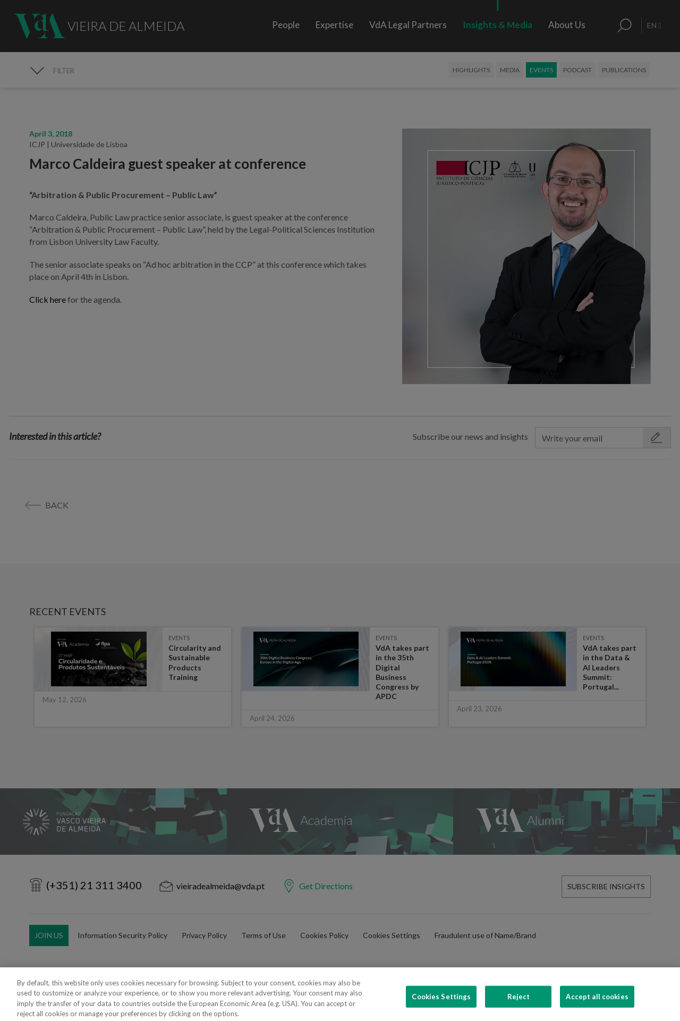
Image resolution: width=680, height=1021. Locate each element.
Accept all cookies (597, 1006)
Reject (518, 1006)
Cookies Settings (441, 1006)
